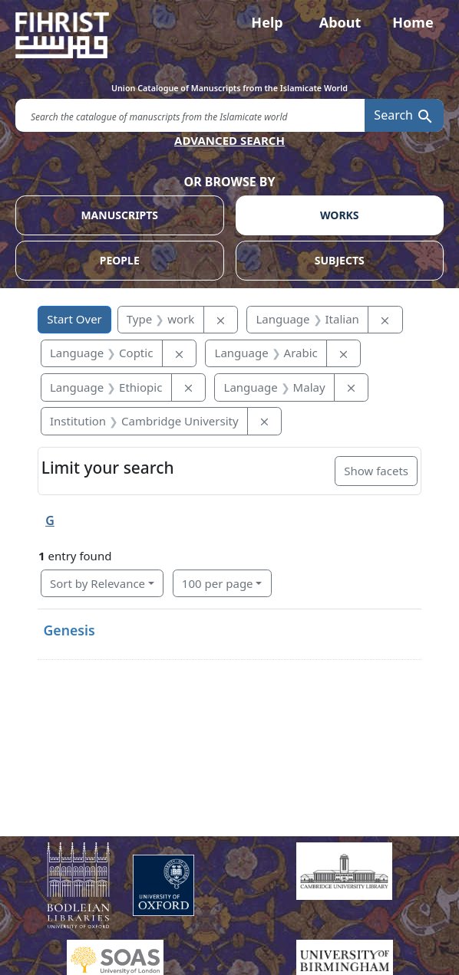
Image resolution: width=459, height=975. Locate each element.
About (340, 22)
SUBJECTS (340, 260)
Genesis (69, 630)
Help (266, 22)
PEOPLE (120, 260)
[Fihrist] (229, 35)
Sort (97, 583)
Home (412, 22)
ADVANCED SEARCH (229, 140)
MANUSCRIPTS (119, 215)
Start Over (74, 319)
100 (217, 583)
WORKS (339, 215)
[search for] (190, 115)
